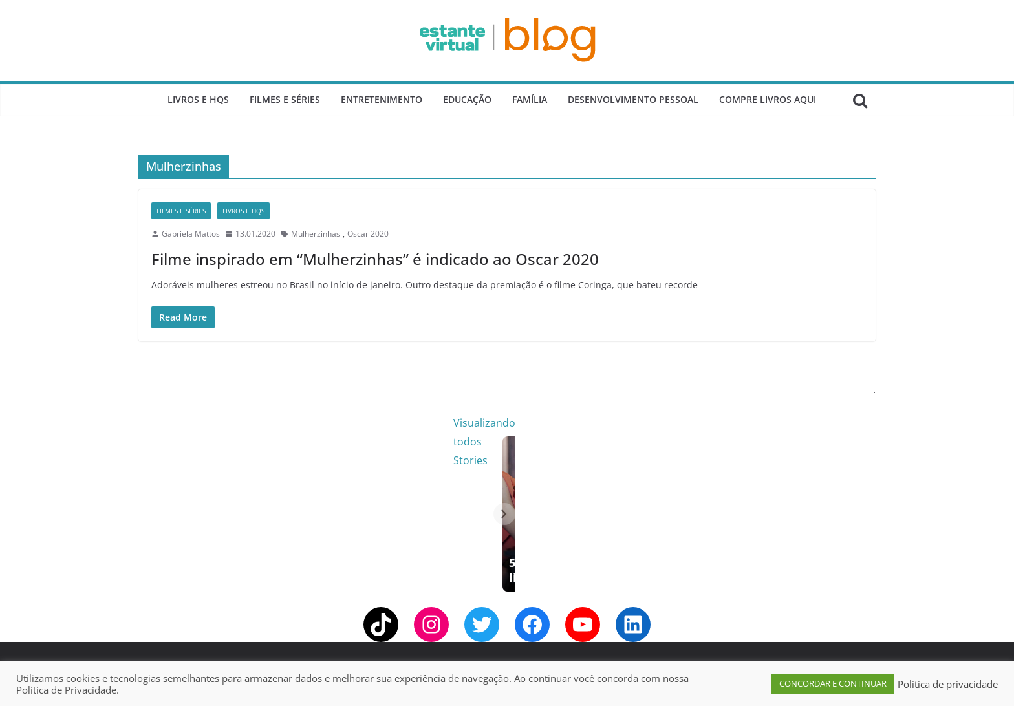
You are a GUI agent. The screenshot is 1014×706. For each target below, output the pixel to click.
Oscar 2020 (368, 233)
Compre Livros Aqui (767, 99)
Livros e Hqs (198, 99)
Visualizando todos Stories (717, 423)
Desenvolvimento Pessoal (633, 99)
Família (529, 99)
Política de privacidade (948, 684)
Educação (467, 99)
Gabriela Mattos (191, 233)
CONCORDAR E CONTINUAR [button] (833, 683)
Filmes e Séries (285, 99)
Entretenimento (381, 99)
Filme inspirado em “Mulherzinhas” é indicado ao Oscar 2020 (375, 259)
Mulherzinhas (315, 233)
